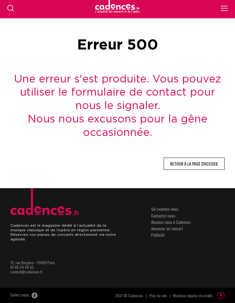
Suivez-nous (24, 295)
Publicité (158, 235)
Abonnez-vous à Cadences (171, 222)
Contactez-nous (163, 216)
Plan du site (158, 295)
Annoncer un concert (167, 228)
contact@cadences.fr (26, 271)
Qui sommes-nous (164, 209)
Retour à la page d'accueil (194, 163)
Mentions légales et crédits (193, 295)
